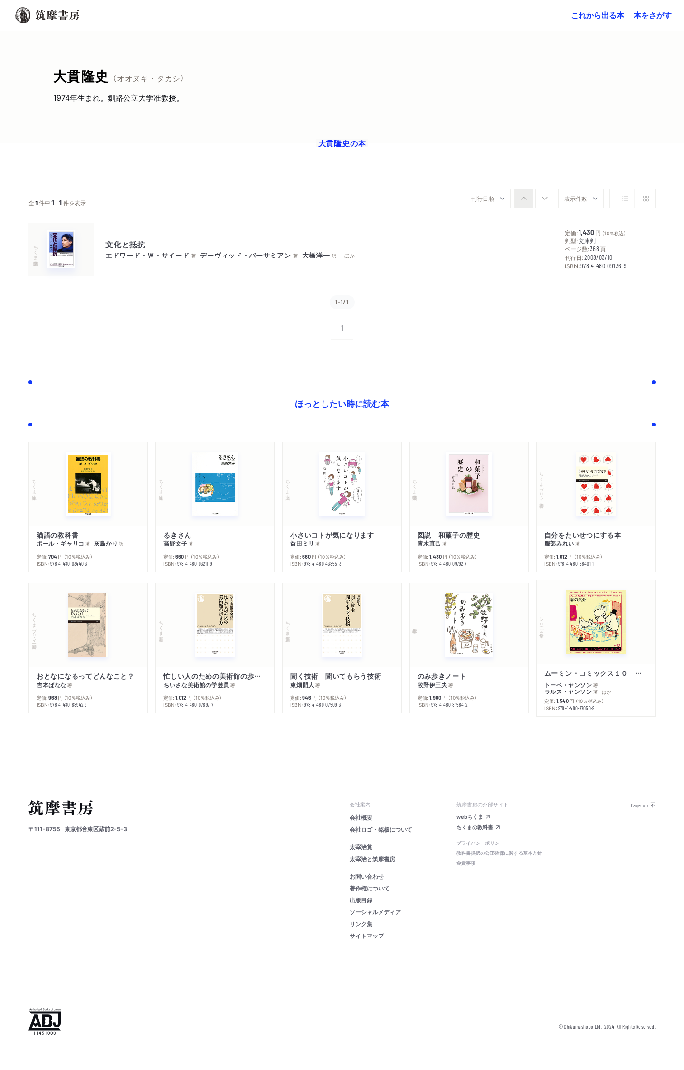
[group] (534, 198)
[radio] (523, 198)
